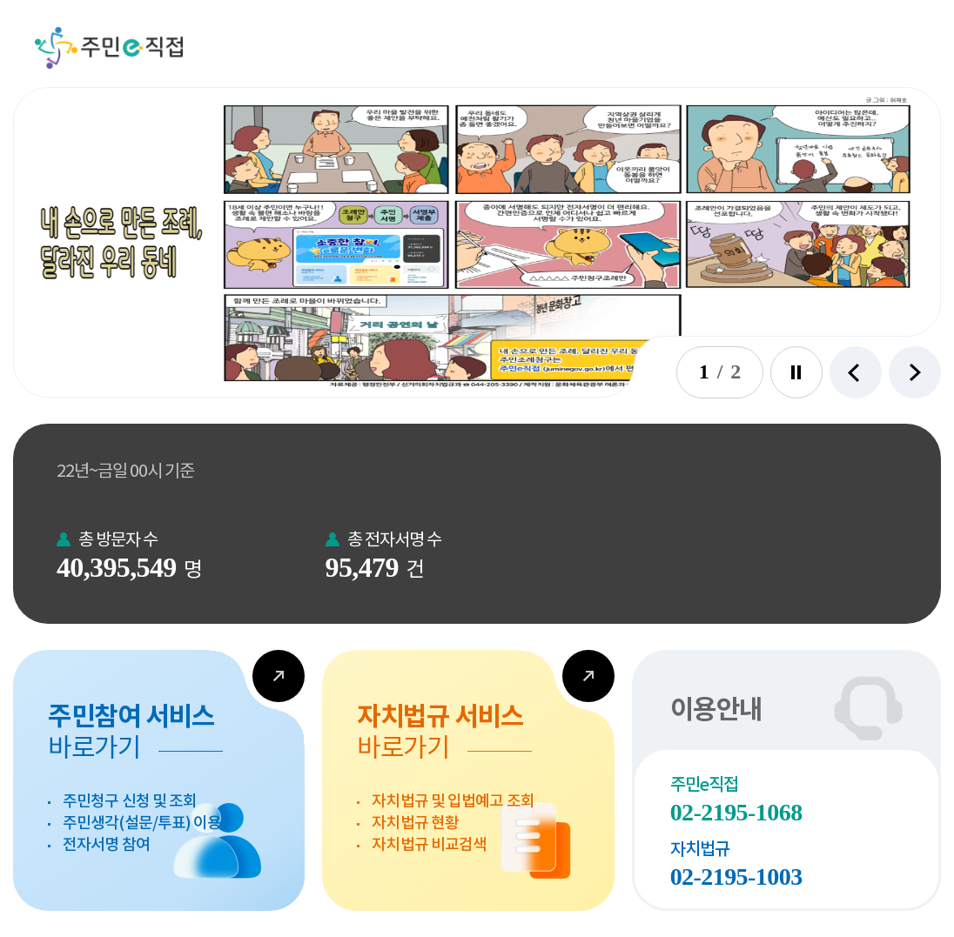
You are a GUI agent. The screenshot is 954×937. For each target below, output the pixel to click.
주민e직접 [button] (109, 48)
